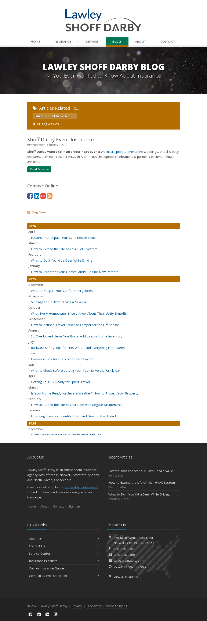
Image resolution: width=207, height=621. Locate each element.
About (143, 41)
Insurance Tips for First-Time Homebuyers (62, 359)
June (31, 353)
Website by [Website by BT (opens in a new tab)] (116, 606)
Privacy (77, 606)
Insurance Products (64, 561)
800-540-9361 (124, 549)
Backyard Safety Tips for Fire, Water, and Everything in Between (78, 347)
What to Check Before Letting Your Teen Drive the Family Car (75, 370)
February (34, 254)
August (33, 330)
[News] (49, 195)
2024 (32, 423)
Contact (170, 41)
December (35, 285)
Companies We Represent (64, 575)
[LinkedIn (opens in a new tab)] (36, 195)
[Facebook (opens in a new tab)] (30, 195)
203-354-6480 (124, 555)
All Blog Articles (46, 124)
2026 (32, 226)
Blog (119, 41)
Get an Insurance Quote (64, 568)
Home (35, 41)
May (31, 365)
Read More (39, 169)
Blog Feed (36, 212)
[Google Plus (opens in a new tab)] (43, 195)
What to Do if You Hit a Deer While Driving (61, 260)
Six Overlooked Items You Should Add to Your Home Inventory (76, 336)
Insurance (65, 41)
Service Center (64, 553)
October (34, 308)
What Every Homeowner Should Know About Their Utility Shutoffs (79, 313)
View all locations (125, 577)
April (31, 232)
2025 (32, 279)
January (34, 266)
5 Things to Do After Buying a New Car (59, 302)
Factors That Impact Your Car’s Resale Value (63, 237)
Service (94, 41)
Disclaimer (94, 606)
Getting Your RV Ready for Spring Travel (60, 382)
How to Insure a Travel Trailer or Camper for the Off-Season (75, 325)
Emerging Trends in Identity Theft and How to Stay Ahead (73, 416)
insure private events (122, 151)
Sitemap (74, 506)
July (31, 342)
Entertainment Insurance (52, 116)
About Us (64, 538)
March (33, 243)
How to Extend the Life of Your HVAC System (64, 249)
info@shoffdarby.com (128, 561)
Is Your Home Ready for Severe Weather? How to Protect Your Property (84, 393)
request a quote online (81, 487)
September (36, 319)
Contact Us (64, 546)
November (36, 296)
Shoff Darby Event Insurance (60, 139)
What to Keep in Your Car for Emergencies (62, 290)
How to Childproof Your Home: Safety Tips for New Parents (74, 272)
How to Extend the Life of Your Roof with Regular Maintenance (77, 405)
